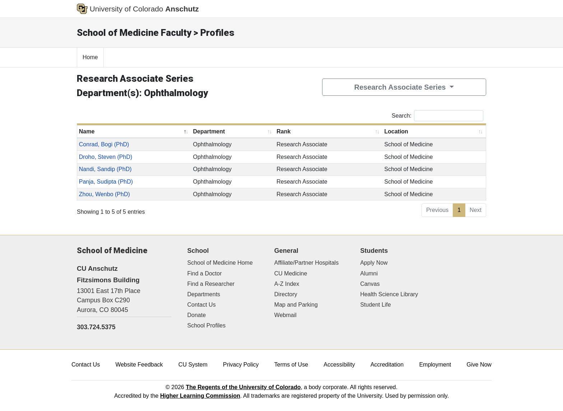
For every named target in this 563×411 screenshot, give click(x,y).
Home (90, 57)
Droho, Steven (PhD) (105, 157)
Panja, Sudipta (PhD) (106, 182)
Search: (437, 115)
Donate (196, 315)
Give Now (479, 365)
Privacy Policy (241, 365)
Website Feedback (139, 365)
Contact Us (201, 305)
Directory (285, 294)
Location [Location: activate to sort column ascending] (396, 131)
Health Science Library (389, 294)
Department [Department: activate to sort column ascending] (209, 131)
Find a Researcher (211, 284)
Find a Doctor (204, 273)
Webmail (285, 315)
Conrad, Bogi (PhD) (104, 144)
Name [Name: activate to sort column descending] (87, 131)
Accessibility (339, 365)
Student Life (375, 305)
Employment (435, 365)
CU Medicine (290, 273)
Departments (203, 294)
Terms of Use (291, 365)
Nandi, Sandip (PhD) (105, 169)
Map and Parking (296, 305)
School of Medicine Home (220, 263)
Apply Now (373, 263)
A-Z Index (286, 284)
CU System (193, 365)
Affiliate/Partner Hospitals (306, 263)
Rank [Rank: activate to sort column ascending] (283, 131)
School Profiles (206, 325)
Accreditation (387, 365)
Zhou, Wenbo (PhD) (104, 194)
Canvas (370, 284)
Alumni (369, 273)
